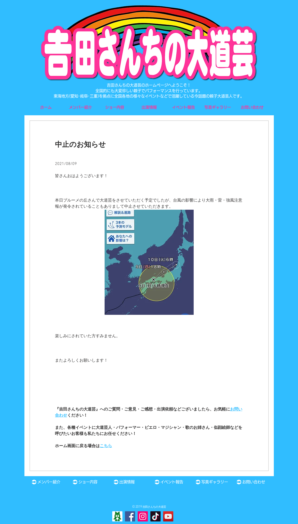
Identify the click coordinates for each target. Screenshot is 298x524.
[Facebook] (130, 516)
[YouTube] (168, 516)
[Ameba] (117, 516)
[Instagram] (143, 516)
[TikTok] (155, 516)
